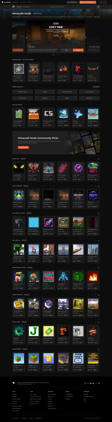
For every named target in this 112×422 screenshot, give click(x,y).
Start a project (33, 394)
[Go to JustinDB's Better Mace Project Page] (18, 226)
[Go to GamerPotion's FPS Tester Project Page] (78, 362)
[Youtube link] (91, 383)
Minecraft (14, 396)
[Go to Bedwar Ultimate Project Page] (33, 226)
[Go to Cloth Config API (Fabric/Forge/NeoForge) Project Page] (48, 335)
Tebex (85, 399)
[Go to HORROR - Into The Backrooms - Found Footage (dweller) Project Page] (78, 307)
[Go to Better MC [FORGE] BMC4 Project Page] (63, 307)
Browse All (26, 7)
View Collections (23, 147)
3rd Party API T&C (34, 403)
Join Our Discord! (52, 394)
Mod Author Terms (39, 418)
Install (78, 50)
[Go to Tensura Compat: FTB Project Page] (93, 171)
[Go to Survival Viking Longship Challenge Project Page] (33, 253)
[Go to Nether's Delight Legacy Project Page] (63, 72)
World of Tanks (15, 410)
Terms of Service (15, 418)
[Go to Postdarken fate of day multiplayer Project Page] (63, 199)
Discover (19, 7)
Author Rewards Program (35, 399)
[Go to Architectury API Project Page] (63, 335)
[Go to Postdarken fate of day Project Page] (33, 199)
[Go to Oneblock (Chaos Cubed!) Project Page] (18, 362)
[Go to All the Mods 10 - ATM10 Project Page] (18, 307)
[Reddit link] (99, 383)
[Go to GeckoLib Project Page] (18, 335)
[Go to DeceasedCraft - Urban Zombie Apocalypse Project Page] (33, 307)
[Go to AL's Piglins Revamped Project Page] (33, 72)
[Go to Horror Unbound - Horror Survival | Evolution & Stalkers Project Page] (78, 199)
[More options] (109, 2)
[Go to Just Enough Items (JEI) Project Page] (33, 335)
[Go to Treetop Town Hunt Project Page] (18, 253)
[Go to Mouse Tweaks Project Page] (78, 335)
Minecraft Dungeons (16, 408)
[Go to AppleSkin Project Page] (93, 335)
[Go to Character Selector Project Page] (48, 117)
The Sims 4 (14, 401)
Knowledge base (69, 394)
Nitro (85, 401)
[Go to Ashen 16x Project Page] (63, 226)
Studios (30, 2)
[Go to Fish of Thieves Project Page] (63, 171)
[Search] (98, 7)
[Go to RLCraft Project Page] (93, 307)
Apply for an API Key (34, 401)
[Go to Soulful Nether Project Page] (18, 72)
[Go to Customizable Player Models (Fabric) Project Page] (48, 171)
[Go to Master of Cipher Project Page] (18, 199)
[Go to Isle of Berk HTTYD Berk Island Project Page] (63, 362)
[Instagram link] (85, 383)
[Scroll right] (98, 159)
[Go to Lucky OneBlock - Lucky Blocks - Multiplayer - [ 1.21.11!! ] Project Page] (48, 362)
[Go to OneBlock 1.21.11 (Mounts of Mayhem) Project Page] (33, 362)
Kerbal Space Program (17, 406)
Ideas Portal (50, 396)
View (66, 50)
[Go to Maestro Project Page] (78, 117)
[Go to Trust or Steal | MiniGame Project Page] (78, 253)
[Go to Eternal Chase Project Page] (18, 171)
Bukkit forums (51, 406)
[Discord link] (93, 383)
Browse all (96, 86)
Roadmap (50, 403)
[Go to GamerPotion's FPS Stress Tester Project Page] (93, 362)
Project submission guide (35, 396)
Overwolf (86, 394)
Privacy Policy (24, 418)
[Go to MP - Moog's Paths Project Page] (33, 117)
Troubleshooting (69, 396)
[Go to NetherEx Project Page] (93, 72)
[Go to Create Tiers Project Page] (78, 171)
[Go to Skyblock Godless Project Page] (63, 117)
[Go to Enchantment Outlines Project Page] (48, 226)
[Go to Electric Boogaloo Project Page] (18, 117)
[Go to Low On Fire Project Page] (93, 280)
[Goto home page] (6, 2)
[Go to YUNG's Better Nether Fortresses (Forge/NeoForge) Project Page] (78, 72)
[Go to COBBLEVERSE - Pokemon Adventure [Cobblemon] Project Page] (48, 307)
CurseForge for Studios (89, 396)
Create (23, 2)
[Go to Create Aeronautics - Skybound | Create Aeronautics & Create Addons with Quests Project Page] (93, 117)
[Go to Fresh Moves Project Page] (33, 280)
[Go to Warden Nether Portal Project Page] (48, 72)
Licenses (31, 418)
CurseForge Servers (52, 408)
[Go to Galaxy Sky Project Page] (93, 199)
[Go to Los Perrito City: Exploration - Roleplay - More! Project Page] (93, 253)
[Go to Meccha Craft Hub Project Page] (48, 253)
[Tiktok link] (88, 383)
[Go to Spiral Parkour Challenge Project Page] (63, 253)
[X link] (96, 383)
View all (23, 158)
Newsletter (50, 401)
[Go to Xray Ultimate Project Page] (63, 280)
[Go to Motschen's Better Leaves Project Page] (78, 280)
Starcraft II (14, 403)
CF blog (49, 399)
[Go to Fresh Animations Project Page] (18, 280)
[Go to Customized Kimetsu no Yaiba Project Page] (93, 226)
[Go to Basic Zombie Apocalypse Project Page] (48, 199)
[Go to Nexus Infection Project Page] (33, 171)
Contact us (68, 399)
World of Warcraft (16, 399)
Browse (16, 2)
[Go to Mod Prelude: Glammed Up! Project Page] (78, 226)
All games (14, 394)
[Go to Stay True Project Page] (48, 280)
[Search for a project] (73, 7)
